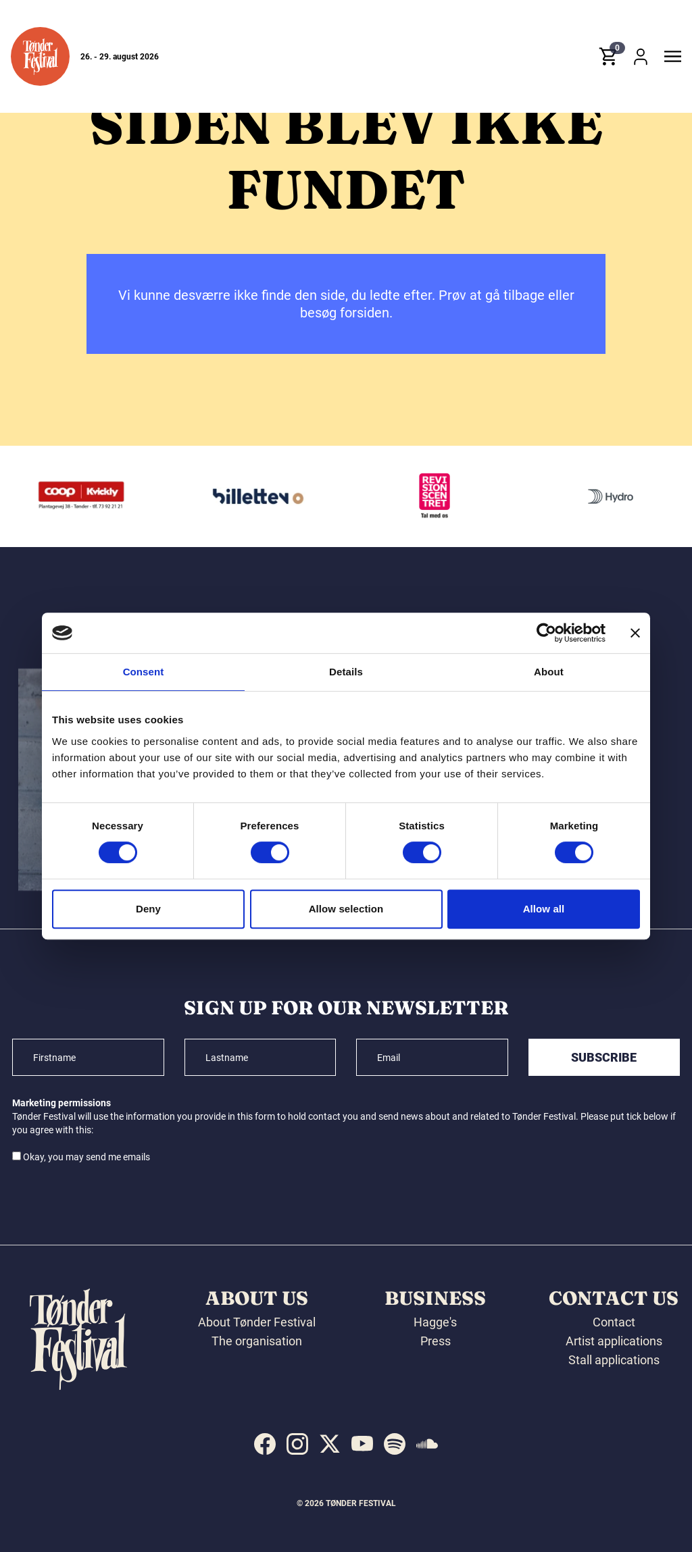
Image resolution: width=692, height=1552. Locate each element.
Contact (614, 1322)
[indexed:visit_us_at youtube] (362, 1444)
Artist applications (614, 1341)
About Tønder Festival (257, 1322)
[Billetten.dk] (423, 496)
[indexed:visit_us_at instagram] (297, 1444)
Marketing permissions (61, 1102)
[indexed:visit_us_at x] (330, 1444)
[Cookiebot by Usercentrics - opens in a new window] (546, 633)
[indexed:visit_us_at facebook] (265, 1444)
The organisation (257, 1341)
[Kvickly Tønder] (246, 496)
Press (435, 1341)
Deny (148, 908)
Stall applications (614, 1360)
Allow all (544, 908)
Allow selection (346, 908)
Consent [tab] (143, 671)
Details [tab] (346, 671)
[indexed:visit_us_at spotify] (394, 1444)
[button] (40, 56)
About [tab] (549, 671)
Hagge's (435, 1322)
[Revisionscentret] (599, 496)
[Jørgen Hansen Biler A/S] (70, 496)
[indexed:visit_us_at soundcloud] (427, 1444)
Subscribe (604, 1057)
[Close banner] (635, 633)
